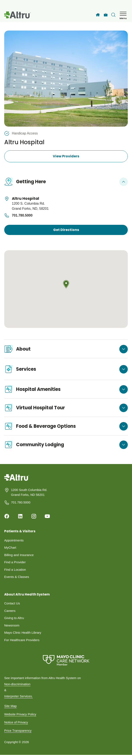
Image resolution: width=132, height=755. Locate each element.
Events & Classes (16, 577)
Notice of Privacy (16, 722)
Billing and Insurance (19, 555)
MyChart (10, 547)
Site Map (10, 706)
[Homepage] (16, 480)
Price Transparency (17, 730)
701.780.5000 (18, 215)
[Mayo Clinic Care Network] (66, 660)
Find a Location (15, 569)
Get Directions (66, 229)
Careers (9, 610)
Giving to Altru (14, 618)
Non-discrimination (17, 684)
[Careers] (106, 15)
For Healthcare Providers (21, 640)
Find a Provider (15, 562)
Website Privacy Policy (20, 714)
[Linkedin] (20, 516)
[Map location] (66, 289)
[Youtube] (47, 516)
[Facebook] (6, 516)
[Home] (97, 14)
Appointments (14, 540)
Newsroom (11, 625)
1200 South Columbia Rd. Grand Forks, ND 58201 (29, 492)
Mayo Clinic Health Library (22, 632)
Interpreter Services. (18, 696)
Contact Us (12, 603)
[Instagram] (33, 516)
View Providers (66, 156)
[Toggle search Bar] (113, 14)
